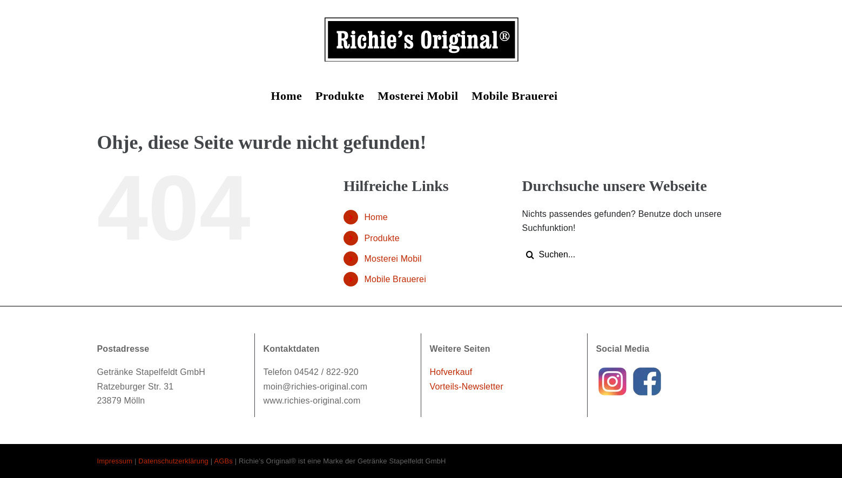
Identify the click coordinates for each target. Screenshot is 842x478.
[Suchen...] (625, 255)
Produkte (381, 238)
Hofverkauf (451, 372)
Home (375, 217)
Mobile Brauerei (395, 279)
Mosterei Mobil (392, 258)
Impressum (115, 461)
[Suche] (530, 255)
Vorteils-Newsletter (466, 386)
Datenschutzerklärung (173, 461)
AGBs (223, 461)
